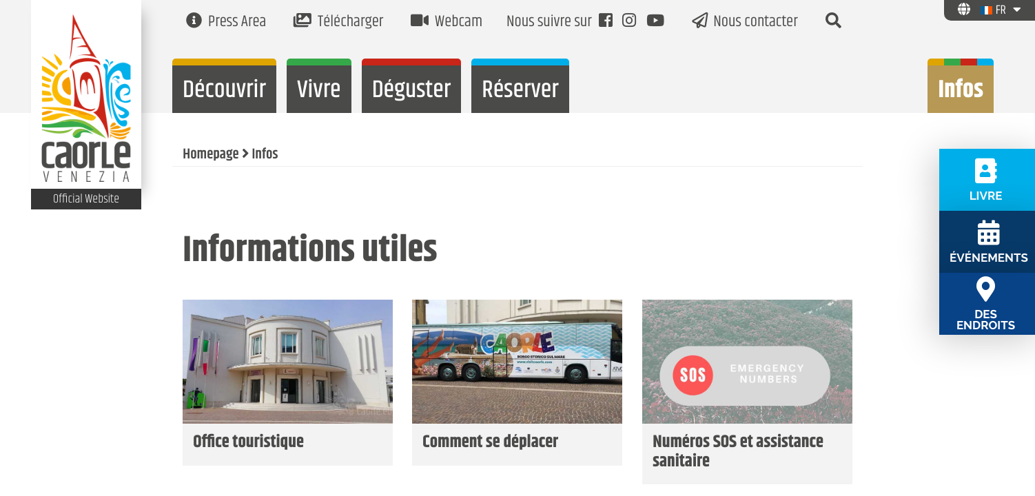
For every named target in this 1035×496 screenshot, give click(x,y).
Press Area (226, 22)
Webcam (446, 22)
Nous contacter (745, 22)
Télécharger (338, 22)
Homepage (210, 155)
